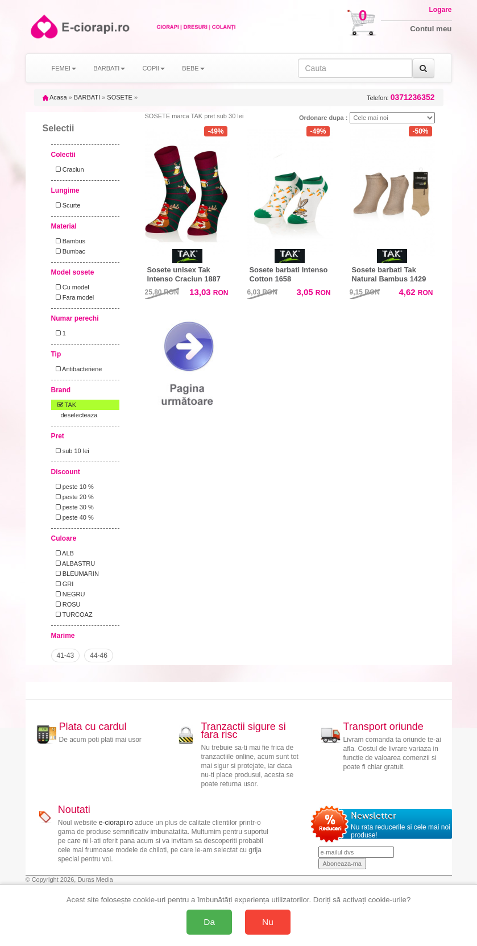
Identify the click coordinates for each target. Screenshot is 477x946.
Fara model (73, 297)
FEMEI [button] (64, 68)
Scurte (66, 205)
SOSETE (119, 97)
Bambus (69, 241)
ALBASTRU (74, 563)
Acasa (55, 97)
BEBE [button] (193, 68)
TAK (64, 404)
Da (209, 922)
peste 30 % (73, 507)
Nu (267, 922)
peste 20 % (73, 496)
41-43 (65, 655)
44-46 (98, 655)
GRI (63, 583)
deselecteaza (79, 415)
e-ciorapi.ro (116, 823)
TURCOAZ (72, 614)
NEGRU (68, 594)
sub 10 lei (70, 450)
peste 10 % (73, 486)
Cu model (70, 287)
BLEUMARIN (75, 573)
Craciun (68, 169)
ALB (63, 553)
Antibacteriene (77, 369)
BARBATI (87, 97)
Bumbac (69, 251)
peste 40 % (73, 517)
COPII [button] (153, 68)
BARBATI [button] (109, 68)
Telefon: (400, 97)
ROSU (66, 604)
